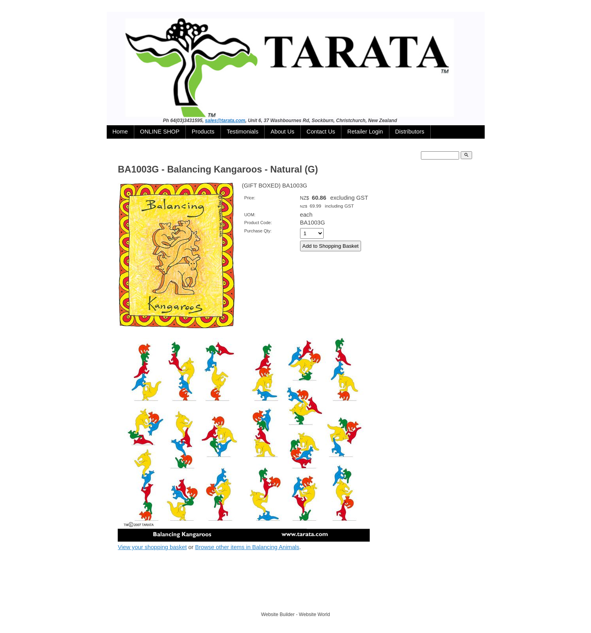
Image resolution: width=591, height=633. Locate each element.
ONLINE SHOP (160, 131)
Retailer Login (365, 131)
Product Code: (258, 222)
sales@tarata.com (225, 120)
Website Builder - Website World (295, 614)
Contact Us (321, 131)
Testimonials (243, 131)
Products (203, 131)
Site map (331, 600)
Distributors (409, 131)
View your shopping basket (152, 547)
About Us (282, 131)
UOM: (250, 214)
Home (120, 131)
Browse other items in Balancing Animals (247, 547)
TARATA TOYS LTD (297, 600)
